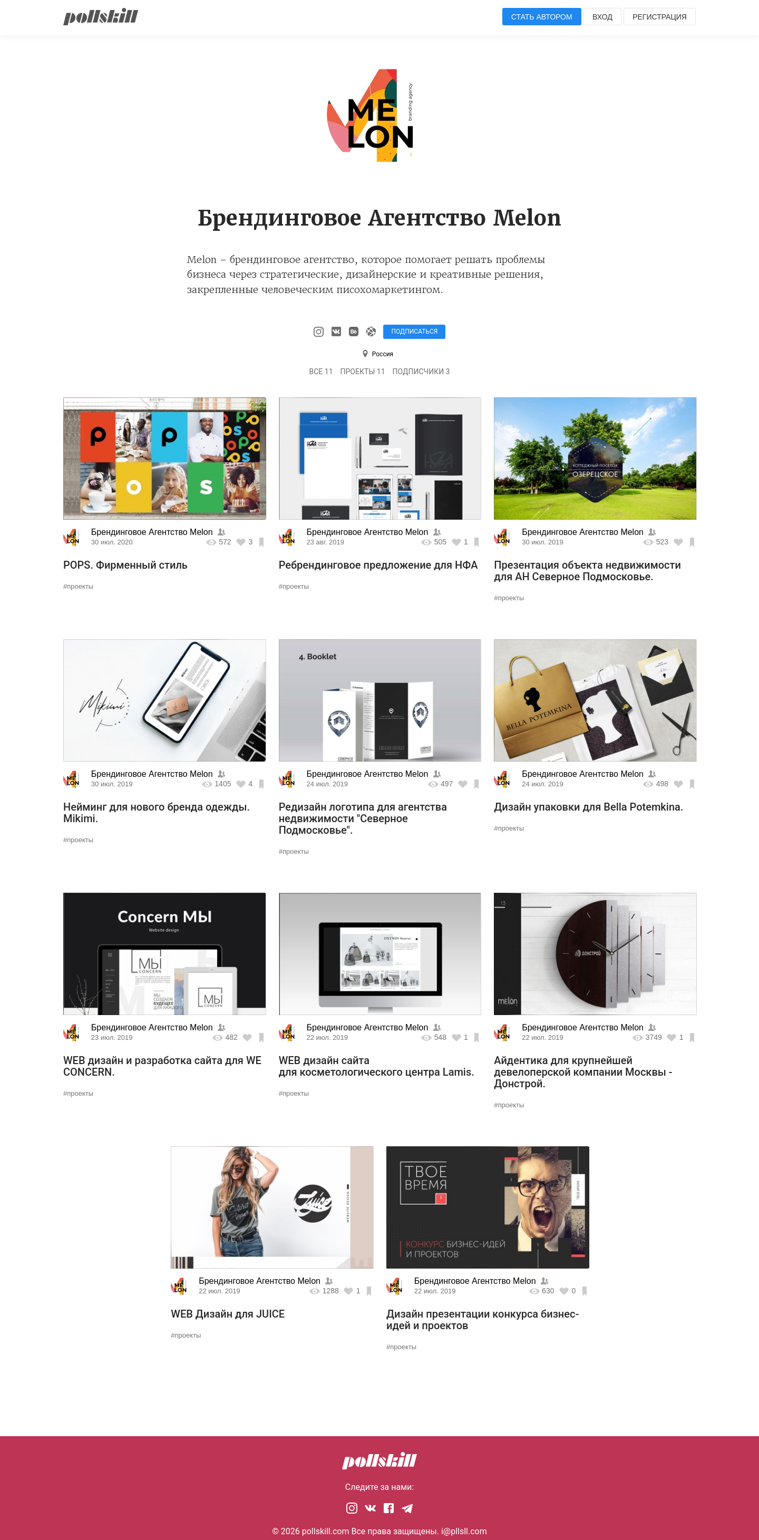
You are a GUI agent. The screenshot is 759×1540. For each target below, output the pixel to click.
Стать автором (541, 17)
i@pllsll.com (464, 1531)
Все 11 (321, 371)
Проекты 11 (362, 371)
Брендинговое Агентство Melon (153, 532)
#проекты (78, 586)
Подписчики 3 (421, 371)
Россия (382, 354)
